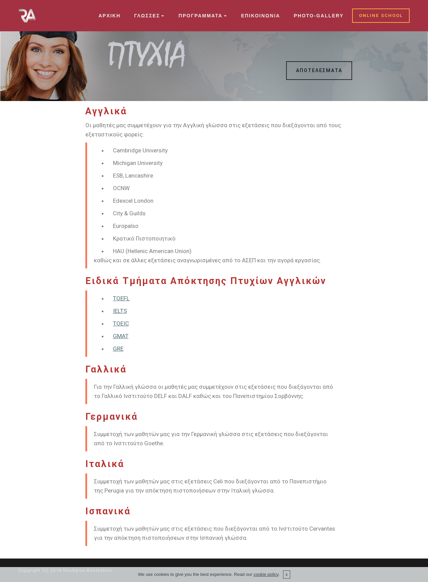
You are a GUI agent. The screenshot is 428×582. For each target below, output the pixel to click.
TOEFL (121, 298)
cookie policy (265, 574)
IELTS (120, 310)
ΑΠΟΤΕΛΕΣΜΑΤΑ (319, 70)
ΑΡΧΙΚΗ (109, 15)
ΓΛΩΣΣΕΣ (147, 15)
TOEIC (121, 323)
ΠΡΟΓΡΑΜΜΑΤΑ (201, 15)
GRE (118, 348)
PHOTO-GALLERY (319, 15)
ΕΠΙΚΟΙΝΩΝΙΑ (260, 15)
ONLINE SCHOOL (381, 15)
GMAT (121, 336)
